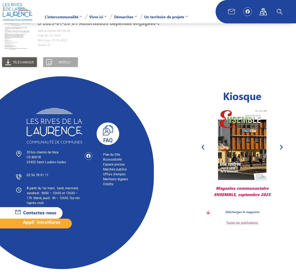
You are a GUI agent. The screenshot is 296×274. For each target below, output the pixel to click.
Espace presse (114, 169)
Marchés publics (115, 174)
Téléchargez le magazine (242, 217)
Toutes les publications (242, 227)
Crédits (108, 189)
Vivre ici (98, 16)
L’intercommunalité (63, 16)
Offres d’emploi (114, 179)
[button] (203, 152)
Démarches (125, 16)
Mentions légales (115, 184)
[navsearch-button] (279, 12)
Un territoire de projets (166, 16)
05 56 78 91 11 (37, 180)
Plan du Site (111, 159)
